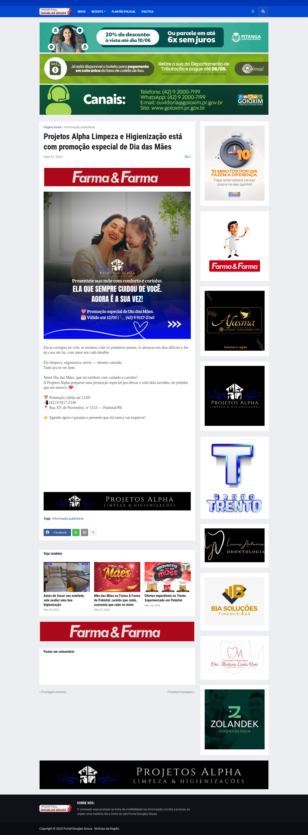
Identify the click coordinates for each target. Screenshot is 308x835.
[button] (253, 11)
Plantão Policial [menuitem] (124, 11)
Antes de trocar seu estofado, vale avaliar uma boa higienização (64, 600)
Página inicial (52, 127)
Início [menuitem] (82, 11)
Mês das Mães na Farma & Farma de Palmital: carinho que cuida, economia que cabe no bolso (117, 600)
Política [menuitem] (147, 11)
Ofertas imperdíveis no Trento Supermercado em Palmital (165, 598)
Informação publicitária (79, 127)
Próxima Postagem (180, 692)
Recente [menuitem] (97, 11)
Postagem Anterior (54, 692)
